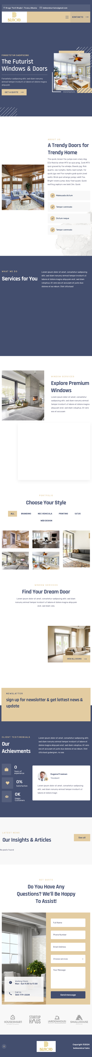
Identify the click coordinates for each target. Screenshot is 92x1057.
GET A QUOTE (14, 95)
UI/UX (78, 514)
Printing (63, 514)
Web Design (46, 521)
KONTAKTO (80, 17)
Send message (68, 995)
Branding (26, 514)
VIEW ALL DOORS (77, 659)
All (12, 514)
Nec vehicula (45, 514)
